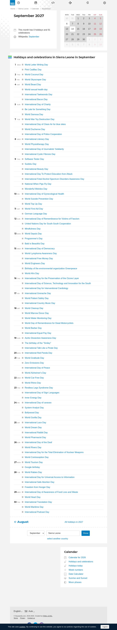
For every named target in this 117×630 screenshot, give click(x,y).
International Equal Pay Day (32, 333)
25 (95, 34)
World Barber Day (28, 328)
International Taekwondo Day (33, 94)
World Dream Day (28, 427)
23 (84, 34)
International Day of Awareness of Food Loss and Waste (46, 492)
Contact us (31, 618)
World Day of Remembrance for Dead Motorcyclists (43, 323)
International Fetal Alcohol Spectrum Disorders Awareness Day (49, 179)
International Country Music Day (34, 303)
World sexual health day (31, 89)
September (34, 36)
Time (18, 2)
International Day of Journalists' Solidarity (39, 149)
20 (67, 34)
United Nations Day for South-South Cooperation (42, 224)
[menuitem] (18, 2)
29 (78, 39)
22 (78, 34)
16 (84, 29)
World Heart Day (27, 497)
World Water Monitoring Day (32, 318)
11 (95, 24)
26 (100, 34)
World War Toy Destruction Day (34, 119)
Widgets (52, 2)
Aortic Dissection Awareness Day (35, 338)
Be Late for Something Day (32, 109)
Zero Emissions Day (29, 363)
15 (78, 29)
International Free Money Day (33, 258)
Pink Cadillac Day (28, 69)
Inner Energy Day (27, 398)
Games (70, 2)
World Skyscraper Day (30, 79)
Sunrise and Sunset (78, 578)
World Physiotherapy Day (31, 144)
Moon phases (75, 582)
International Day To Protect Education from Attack (43, 174)
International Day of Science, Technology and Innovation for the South (52, 283)
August (23, 522)
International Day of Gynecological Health (39, 193)
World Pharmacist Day (30, 437)
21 (72, 34)
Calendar (35, 2)
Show (85, 533)
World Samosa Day (28, 114)
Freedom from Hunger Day (32, 487)
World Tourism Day (28, 462)
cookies (22, 627)
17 (89, 29)
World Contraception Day (31, 457)
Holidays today (76, 566)
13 (67, 29)
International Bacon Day (31, 99)
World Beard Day (27, 84)
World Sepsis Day (28, 233)
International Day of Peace (32, 368)
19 (100, 29)
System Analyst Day (29, 408)
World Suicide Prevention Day (33, 199)
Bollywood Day (26, 412)
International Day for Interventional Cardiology (41, 288)
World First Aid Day (28, 208)
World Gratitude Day (29, 358)
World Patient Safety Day (31, 298)
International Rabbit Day (31, 432)
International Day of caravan (32, 402)
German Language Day (30, 214)
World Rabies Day (28, 472)
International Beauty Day (31, 169)
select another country (57, 538)
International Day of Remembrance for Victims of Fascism (46, 218)
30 (67, 18)
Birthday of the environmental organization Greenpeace (45, 268)
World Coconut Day (28, 74)
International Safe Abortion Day (34, 482)
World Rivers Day (27, 447)
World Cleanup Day (28, 308)
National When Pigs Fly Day (32, 184)
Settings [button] (104, 2)
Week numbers (76, 570)
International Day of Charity (32, 104)
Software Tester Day (29, 159)
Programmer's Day (28, 238)
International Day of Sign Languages (36, 393)
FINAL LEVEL (47, 616)
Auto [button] (31, 611)
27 (67, 39)
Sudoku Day (25, 164)
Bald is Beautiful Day (29, 243)
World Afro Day (26, 273)
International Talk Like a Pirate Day (36, 348)
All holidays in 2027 (74, 522)
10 (89, 24)
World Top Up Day (28, 204)
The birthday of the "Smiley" (32, 343)
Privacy (22, 618)
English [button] (17, 611)
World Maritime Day (28, 507)
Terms (16, 618)
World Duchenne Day (29, 129)
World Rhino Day (27, 383)
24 (89, 34)
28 (72, 39)
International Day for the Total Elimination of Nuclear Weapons (49, 452)
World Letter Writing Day (31, 64)
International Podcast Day (31, 512)
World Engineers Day (29, 263)
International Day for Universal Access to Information (44, 477)
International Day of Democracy (34, 248)
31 (72, 18)
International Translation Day (33, 502)
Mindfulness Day (27, 229)
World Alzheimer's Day (30, 373)
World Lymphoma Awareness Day (35, 253)
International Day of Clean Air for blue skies (40, 124)
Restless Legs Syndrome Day (33, 387)
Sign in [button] (87, 2)
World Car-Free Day (29, 377)
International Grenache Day (32, 293)
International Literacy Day (31, 139)
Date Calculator (76, 574)
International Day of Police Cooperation (38, 134)
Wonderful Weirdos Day (30, 189)
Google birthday (27, 467)
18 (95, 29)
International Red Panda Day (33, 352)
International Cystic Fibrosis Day (34, 154)
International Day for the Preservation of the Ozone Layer (46, 278)
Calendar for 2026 (77, 557)
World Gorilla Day (27, 417)
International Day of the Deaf (33, 442)
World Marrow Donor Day (31, 313)
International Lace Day (30, 422)
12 (100, 24)
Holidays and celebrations (81, 561)
